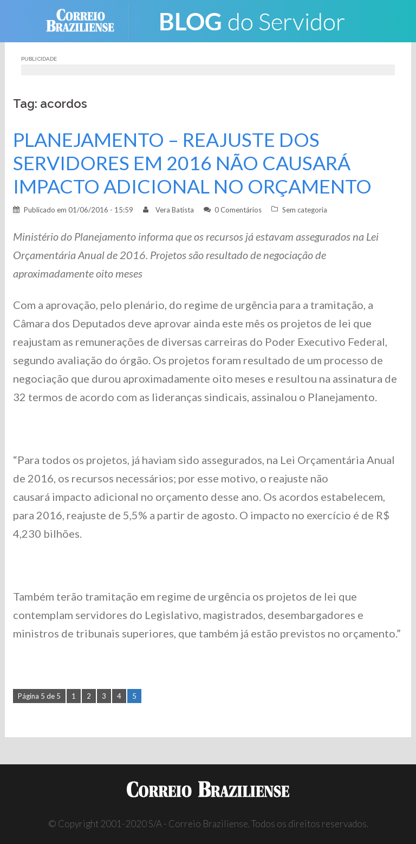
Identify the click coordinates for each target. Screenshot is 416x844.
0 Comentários (238, 209)
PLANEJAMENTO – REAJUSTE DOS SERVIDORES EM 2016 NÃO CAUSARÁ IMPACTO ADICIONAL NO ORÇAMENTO (192, 163)
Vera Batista (174, 209)
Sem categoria (304, 209)
